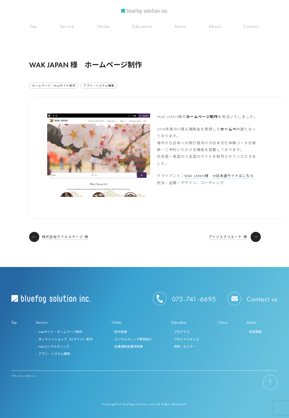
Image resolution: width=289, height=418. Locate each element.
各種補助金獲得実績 (128, 346)
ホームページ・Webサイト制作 (53, 85)
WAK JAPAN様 (197, 175)
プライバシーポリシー (23, 376)
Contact (251, 30)
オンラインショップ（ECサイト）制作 (65, 339)
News (180, 30)
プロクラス (182, 332)
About (215, 30)
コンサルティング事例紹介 (133, 339)
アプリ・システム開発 (54, 354)
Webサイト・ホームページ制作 (60, 332)
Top (33, 30)
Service (67, 30)
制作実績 (120, 332)
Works (103, 30)
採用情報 (255, 332)
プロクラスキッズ (186, 339)
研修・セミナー (185, 346)
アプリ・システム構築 (99, 85)
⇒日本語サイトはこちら (236, 175)
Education (142, 30)
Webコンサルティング (53, 346)
